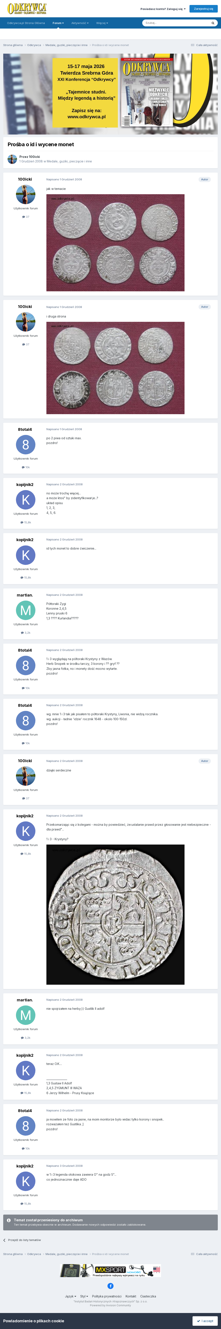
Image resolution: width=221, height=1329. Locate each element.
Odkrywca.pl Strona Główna (26, 23)
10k (26, 467)
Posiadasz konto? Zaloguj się (163, 9)
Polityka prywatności (107, 1296)
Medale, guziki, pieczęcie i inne (69, 161)
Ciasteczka (148, 1296)
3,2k (25, 632)
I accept (205, 1321)
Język (70, 1296)
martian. (25, 595)
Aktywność (79, 23)
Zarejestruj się (203, 8)
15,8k (26, 522)
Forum (58, 25)
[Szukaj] (164, 22)
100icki (34, 157)
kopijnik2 (24, 484)
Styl (84, 1296)
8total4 (25, 429)
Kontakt (131, 1296)
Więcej (102, 23)
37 (25, 216)
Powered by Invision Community (110, 1305)
